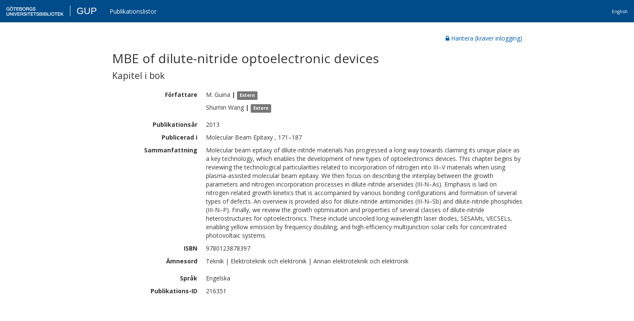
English (620, 11)
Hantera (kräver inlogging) (484, 38)
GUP (86, 11)
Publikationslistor (133, 11)
